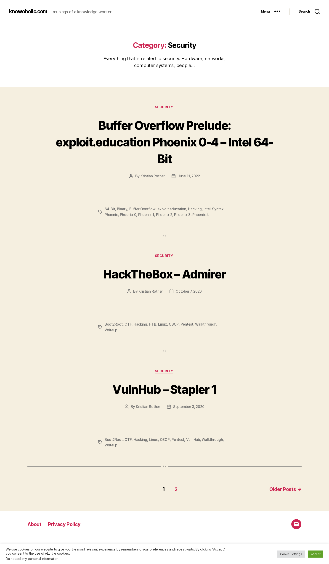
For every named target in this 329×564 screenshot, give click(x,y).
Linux (163, 325)
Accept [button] (316, 554)
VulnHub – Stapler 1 (164, 390)
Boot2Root (114, 325)
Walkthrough (206, 325)
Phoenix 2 (165, 215)
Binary (122, 209)
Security (164, 107)
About (35, 524)
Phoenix (111, 215)
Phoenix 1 (147, 215)
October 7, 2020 (189, 292)
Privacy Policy (68, 524)
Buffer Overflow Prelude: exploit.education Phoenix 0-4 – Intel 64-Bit (164, 141)
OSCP (174, 325)
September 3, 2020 (188, 408)
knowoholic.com (29, 11)
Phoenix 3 (183, 215)
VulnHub (194, 441)
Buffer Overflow (143, 209)
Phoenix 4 (202, 215)
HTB (153, 325)
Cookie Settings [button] (291, 554)
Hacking (196, 209)
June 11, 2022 (189, 176)
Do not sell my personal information (32, 559)
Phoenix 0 (128, 215)
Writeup (111, 330)
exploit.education (173, 209)
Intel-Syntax (215, 209)
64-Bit (110, 209)
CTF (128, 325)
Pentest (187, 325)
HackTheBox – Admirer (164, 274)
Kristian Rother (152, 176)
